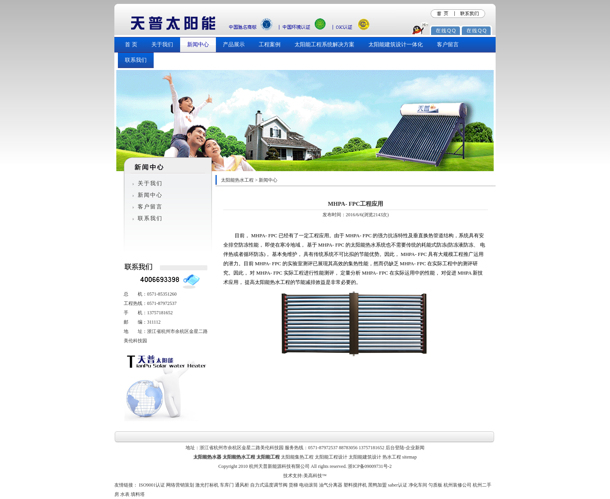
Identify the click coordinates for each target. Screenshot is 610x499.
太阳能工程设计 (331, 457)
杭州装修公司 (457, 485)
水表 (125, 494)
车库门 (227, 485)
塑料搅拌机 (355, 485)
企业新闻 (415, 447)
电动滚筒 (308, 485)
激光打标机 (207, 485)
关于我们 (162, 44)
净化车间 (417, 485)
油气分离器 (330, 485)
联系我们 (136, 60)
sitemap (409, 457)
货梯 (293, 485)
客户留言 (448, 44)
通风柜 (242, 485)
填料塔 (138, 494)
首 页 (131, 44)
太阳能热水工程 (237, 180)
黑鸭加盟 (377, 485)
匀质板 (435, 485)
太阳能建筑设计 (365, 457)
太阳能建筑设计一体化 (395, 44)
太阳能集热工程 (297, 457)
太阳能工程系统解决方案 (324, 44)
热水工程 (391, 457)
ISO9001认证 (152, 485)
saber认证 (397, 485)
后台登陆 (395, 447)
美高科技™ (315, 475)
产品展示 (234, 44)
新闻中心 (198, 44)
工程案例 (269, 44)
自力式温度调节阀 (268, 485)
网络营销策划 (180, 485)
